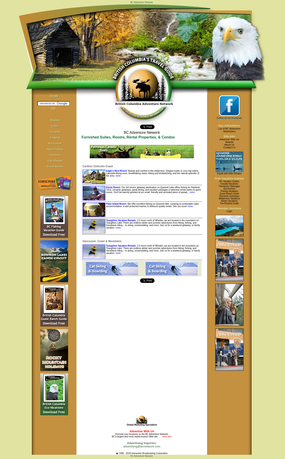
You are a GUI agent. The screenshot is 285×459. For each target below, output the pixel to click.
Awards (229, 142)
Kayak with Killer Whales (229, 173)
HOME (54, 96)
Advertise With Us (229, 139)
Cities (55, 126)
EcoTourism (229, 188)
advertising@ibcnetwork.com (141, 446)
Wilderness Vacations (229, 198)
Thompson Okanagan (229, 186)
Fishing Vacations (229, 191)
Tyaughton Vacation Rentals (121, 220)
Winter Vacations (229, 201)
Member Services (229, 208)
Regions (55, 120)
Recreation (55, 143)
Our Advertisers (229, 125)
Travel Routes (54, 166)
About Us (229, 144)
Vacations (55, 131)
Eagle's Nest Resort (116, 171)
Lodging (55, 137)
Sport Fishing (55, 149)
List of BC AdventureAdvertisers (229, 130)
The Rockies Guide (229, 203)
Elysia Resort (113, 187)
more (118, 176)
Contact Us (229, 147)
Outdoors (55, 154)
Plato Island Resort (116, 204)
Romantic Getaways (229, 196)
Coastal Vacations (229, 184)
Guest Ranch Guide (229, 193)
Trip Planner (55, 160)
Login (229, 211)
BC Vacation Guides (229, 181)
